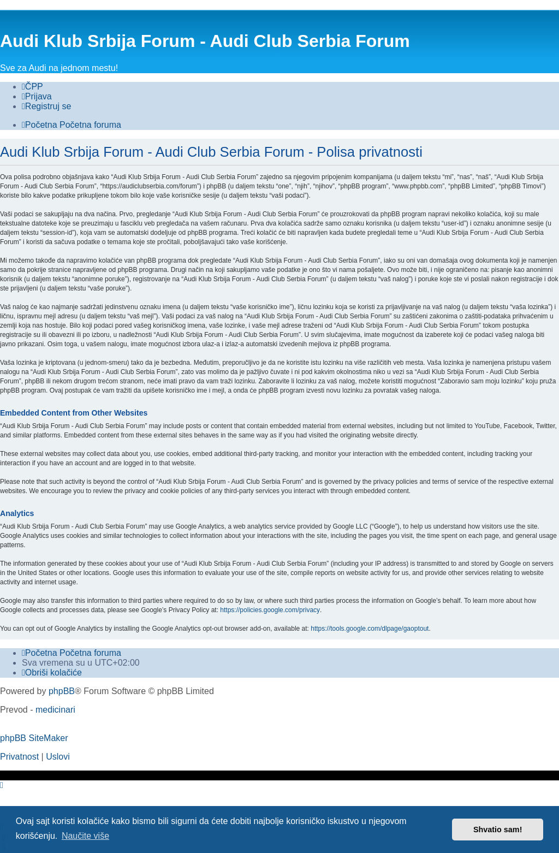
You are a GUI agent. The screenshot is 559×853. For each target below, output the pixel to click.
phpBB (62, 691)
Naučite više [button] (85, 835)
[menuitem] (32, 87)
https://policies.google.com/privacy (270, 610)
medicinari (55, 709)
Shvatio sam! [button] (497, 829)
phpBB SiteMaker (34, 738)
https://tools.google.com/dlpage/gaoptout (370, 628)
